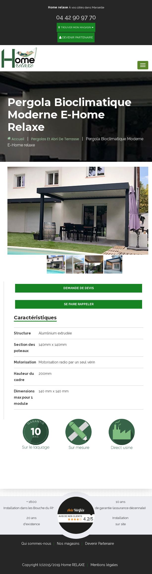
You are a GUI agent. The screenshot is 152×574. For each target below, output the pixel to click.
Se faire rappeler (79, 304)
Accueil (15, 139)
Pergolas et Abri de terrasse (55, 139)
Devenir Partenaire (76, 37)
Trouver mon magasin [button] (76, 27)
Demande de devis (78, 288)
